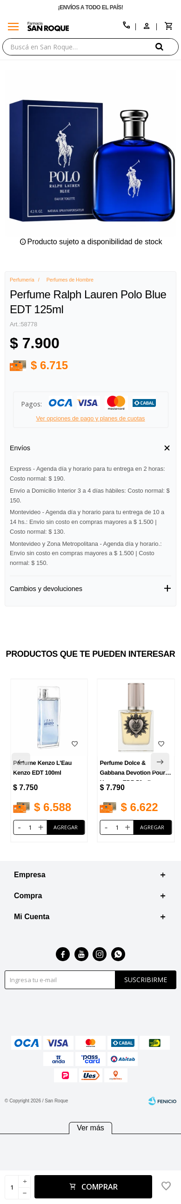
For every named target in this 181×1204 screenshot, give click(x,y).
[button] (167, 46)
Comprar (99, 1187)
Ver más (90, 1128)
